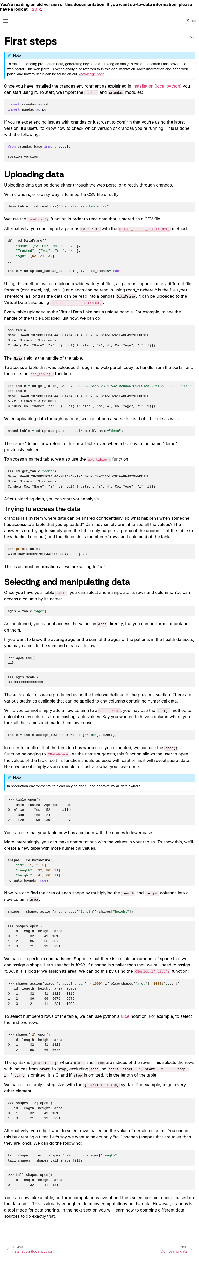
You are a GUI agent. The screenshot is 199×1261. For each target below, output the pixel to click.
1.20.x (35, 9)
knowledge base (92, 74)
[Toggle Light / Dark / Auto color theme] (187, 21)
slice (125, 1016)
